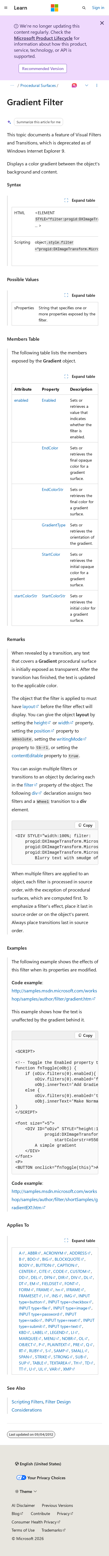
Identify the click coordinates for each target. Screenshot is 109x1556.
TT (21, 1369)
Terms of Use (23, 1530)
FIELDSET (50, 1283)
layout (28, 706)
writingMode (70, 739)
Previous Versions (57, 1505)
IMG (68, 1295)
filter (28, 785)
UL (40, 1369)
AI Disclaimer (23, 1505)
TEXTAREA (58, 1363)
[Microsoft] (54, 8)
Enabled (49, 400)
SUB (79, 1357)
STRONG (61, 1357)
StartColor (51, 554)
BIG (45, 1259)
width (63, 722)
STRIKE (41, 1357)
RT (21, 1350)
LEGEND (57, 1332)
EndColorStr (52, 489)
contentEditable (27, 755)
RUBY (34, 1350)
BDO (31, 1259)
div (35, 793)
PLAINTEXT (57, 1344)
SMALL (77, 1350)
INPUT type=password (39, 1314)
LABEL (38, 1332)
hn (58, 1289)
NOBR (67, 1338)
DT (21, 1283)
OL (81, 1338)
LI (72, 1332)
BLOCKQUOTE (67, 1259)
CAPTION (65, 1265)
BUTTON (43, 1265)
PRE (76, 1344)
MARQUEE (28, 1338)
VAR (53, 1369)
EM (32, 1283)
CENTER (26, 1271)
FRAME (42, 1289)
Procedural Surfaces (38, 85)
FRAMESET (28, 1295)
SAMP (59, 1350)
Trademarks (52, 1530)
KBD (22, 1332)
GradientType (53, 525)
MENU (50, 1338)
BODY (24, 1265)
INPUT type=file (33, 1308)
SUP (22, 1363)
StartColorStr (53, 596)
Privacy (63, 1513)
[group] (55, 236)
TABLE (38, 1363)
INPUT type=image (70, 1308)
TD (87, 1363)
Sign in (98, 7)
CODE (58, 1271)
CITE (43, 1271)
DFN (48, 1277)
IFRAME (73, 1289)
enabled (21, 400)
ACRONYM (53, 1253)
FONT (70, 1283)
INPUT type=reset (61, 1320)
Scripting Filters (27, 1401)
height (40, 722)
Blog (15, 1513)
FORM (24, 1289)
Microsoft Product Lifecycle (43, 38)
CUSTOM (78, 1271)
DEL (34, 1277)
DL (86, 1277)
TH (76, 1363)
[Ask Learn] (74, 85)
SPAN (24, 1357)
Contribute (40, 1513)
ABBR (32, 1253)
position (42, 731)
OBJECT (26, 1344)
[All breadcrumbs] (12, 85)
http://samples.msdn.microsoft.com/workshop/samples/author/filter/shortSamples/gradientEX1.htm (55, 1199)
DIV (74, 1277)
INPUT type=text (63, 1326)
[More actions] (97, 85)
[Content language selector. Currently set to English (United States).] (38, 1464)
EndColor (50, 448)
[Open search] (84, 8)
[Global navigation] (6, 8)
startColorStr (25, 596)
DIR (61, 1277)
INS (55, 1295)
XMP (67, 1369)
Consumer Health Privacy (34, 1522)
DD (22, 1277)
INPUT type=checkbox (68, 1302)
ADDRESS (78, 1253)
